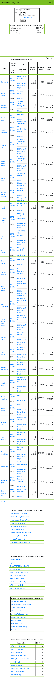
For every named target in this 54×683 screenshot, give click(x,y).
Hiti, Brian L (4, 82)
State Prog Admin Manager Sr (21, 104)
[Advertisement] (27, 46)
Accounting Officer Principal (21, 233)
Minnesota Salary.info (10, 2)
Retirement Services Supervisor (21, 542)
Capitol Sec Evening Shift (18, 588)
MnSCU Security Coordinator (20, 517)
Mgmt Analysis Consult (17, 579)
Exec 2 (19, 395)
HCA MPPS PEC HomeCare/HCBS (20, 566)
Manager (20, 98)
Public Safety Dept (17, 623)
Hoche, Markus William (3, 163)
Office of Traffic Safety (18, 646)
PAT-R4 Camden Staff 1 (17, 585)
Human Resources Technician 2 (21, 479)
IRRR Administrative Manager (22, 129)
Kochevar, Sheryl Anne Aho (4, 194)
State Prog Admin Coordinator (21, 216)
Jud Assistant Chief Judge (19, 514)
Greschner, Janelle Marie (4, 221)
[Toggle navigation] (50, 2)
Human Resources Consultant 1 (21, 271)
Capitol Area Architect (18, 608)
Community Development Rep (21, 301)
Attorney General (16, 620)
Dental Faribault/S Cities (18, 656)
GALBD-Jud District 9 (17, 665)
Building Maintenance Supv (21, 284)
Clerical (19, 497)
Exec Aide (20, 259)
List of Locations (27, 17)
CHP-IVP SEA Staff (16, 560)
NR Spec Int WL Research (19, 526)
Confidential (21, 255)
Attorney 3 (20, 114)
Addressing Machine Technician (21, 536)
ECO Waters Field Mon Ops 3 (19, 582)
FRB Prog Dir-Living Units (18, 575)
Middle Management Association (21, 121)
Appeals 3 (13, 563)
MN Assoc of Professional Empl (21, 86)
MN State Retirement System (20, 614)
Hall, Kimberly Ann (3, 493)
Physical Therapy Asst (18, 539)
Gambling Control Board (18, 601)
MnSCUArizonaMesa (17, 671)
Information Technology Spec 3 (21, 159)
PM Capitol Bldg (16, 675)
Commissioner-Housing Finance (21, 520)
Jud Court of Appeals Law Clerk (21, 533)
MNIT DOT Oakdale (17, 649)
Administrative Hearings (18, 611)
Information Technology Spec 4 (21, 142)
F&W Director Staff (15, 569)
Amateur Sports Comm (18, 617)
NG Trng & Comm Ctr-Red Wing (20, 659)
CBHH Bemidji (15, 662)
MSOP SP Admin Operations (19, 572)
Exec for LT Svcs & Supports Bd (21, 604)
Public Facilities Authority (19, 627)
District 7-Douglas (16, 652)
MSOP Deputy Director (18, 523)
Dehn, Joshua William (3, 288)
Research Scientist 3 (17, 529)
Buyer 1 (19, 405)
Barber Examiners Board (18, 630)
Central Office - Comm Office (20, 668)
